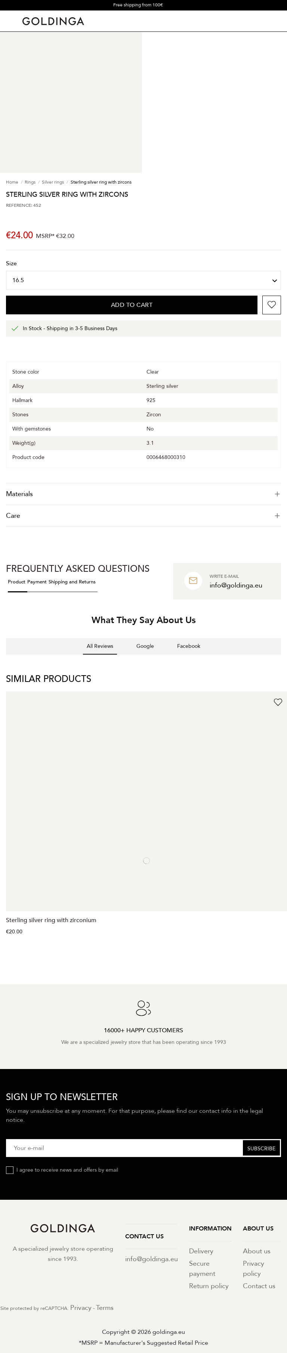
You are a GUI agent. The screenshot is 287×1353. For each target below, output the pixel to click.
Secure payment (202, 1268)
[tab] (143, 494)
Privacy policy (253, 1268)
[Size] (143, 280)
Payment (37, 582)
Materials (143, 494)
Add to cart (132, 305)
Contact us (259, 1286)
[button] (6, 662)
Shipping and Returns (72, 582)
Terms (105, 1308)
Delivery (201, 1251)
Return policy (209, 1286)
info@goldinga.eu (151, 1259)
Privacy (81, 1308)
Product (16, 582)
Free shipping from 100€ (138, 5)
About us (257, 1251)
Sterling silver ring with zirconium (51, 920)
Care (143, 515)
